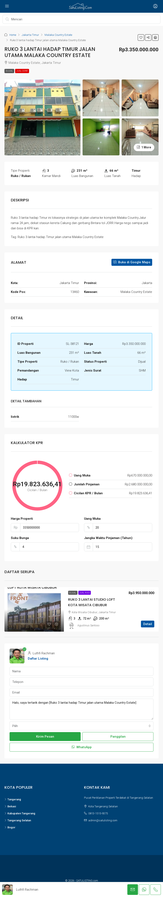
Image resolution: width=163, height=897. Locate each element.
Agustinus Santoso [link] (88, 625)
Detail (147, 624)
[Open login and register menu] (155, 6)
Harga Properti (22, 519)
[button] (141, 37)
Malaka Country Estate (58, 34)
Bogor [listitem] (9, 827)
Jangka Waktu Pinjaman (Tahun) (108, 538)
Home (12, 34)
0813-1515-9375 (98, 813)
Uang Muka (92, 519)
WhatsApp (82, 747)
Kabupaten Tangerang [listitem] (19, 813)
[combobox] (81, 726)
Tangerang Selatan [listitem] (17, 820)
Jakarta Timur (30, 34)
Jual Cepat (22, 71)
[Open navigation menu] (7, 6)
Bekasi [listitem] (10, 806)
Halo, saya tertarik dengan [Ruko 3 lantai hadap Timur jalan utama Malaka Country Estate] (81, 709)
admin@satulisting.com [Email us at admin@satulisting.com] (102, 820)
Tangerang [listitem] (12, 799)
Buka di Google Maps (131, 262)
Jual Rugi (84, 593)
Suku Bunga (20, 538)
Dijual (9, 71)
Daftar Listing (38, 658)
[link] (34, 609)
